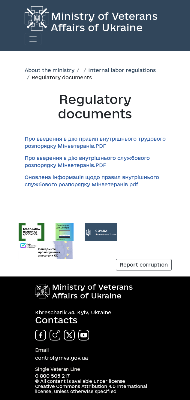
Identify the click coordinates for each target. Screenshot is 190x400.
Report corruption (144, 264)
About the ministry (49, 70)
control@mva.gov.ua (61, 358)
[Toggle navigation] (33, 39)
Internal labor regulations (122, 70)
